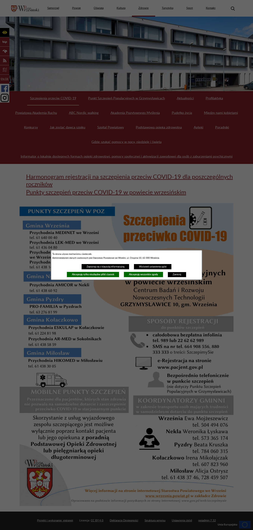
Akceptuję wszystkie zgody (143, 274)
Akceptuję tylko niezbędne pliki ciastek (93, 274)
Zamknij (177, 274)
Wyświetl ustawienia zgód (152, 266)
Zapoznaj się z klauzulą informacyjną (105, 266)
